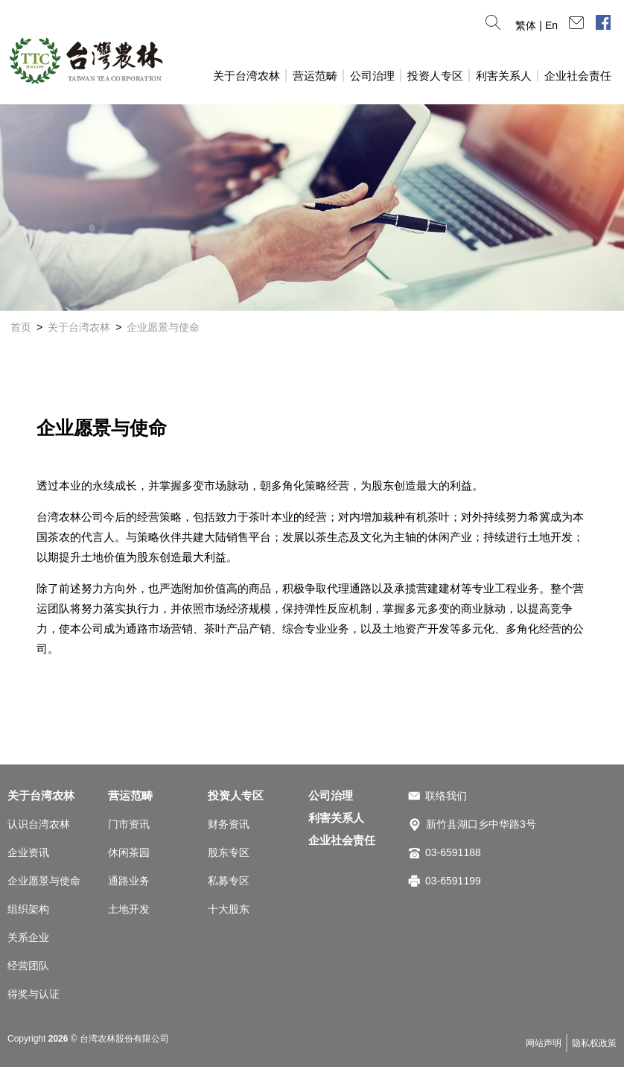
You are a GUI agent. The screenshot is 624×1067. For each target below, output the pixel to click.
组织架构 (28, 909)
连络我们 (576, 22)
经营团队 (28, 966)
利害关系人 (504, 75)
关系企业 (28, 937)
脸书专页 (603, 22)
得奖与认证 (33, 994)
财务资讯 (228, 824)
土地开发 (129, 909)
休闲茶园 (129, 852)
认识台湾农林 (38, 824)
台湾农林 (85, 60)
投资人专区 (435, 75)
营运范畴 (315, 75)
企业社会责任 (577, 75)
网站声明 (543, 1043)
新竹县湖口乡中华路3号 (481, 824)
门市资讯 (129, 824)
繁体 (525, 25)
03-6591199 (453, 881)
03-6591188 (453, 852)
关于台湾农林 (246, 75)
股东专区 (228, 852)
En (551, 25)
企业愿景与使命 (163, 327)
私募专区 (228, 881)
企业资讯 (28, 852)
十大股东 (228, 909)
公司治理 (372, 75)
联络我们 (446, 796)
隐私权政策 (594, 1043)
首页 (20, 327)
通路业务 (129, 881)
